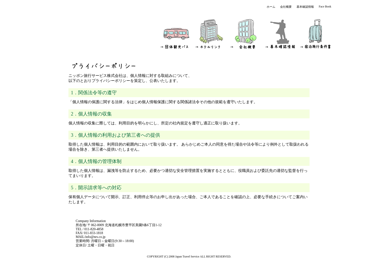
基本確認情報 (305, 6)
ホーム (271, 6)
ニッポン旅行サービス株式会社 (86, 27)
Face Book (325, 6)
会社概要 (286, 6)
